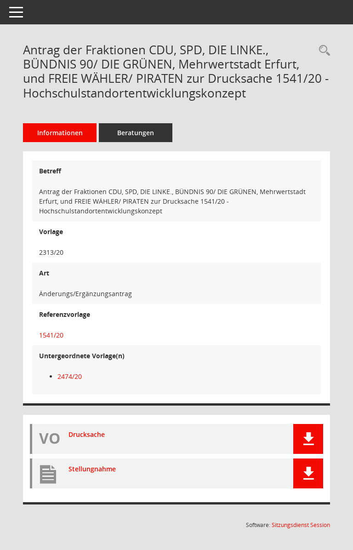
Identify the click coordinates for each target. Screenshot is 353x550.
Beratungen (135, 132)
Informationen (60, 132)
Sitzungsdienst (301, 525)
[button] (308, 439)
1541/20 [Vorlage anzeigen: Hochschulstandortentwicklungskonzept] (51, 335)
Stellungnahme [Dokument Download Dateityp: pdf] (92, 468)
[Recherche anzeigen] (322, 50)
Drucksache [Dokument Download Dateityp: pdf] (86, 434)
